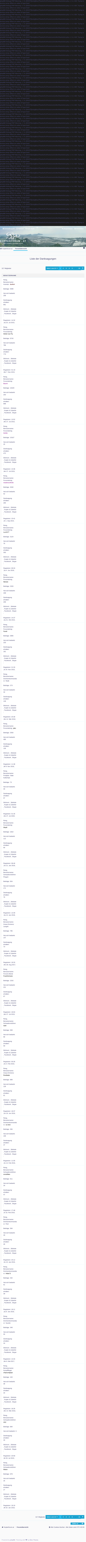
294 (4, 503)
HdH (4, 1026)
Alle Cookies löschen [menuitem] (58, 1527)
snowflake (6, 1174)
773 (4, 354)
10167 (12, 437)
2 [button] (63, 268)
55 (4, 1334)
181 (4, 651)
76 (4, 543)
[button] (82, 268)
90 (4, 847)
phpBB (12, 1540)
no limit (8, 1125)
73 (11, 782)
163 (11, 1377)
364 (11, 1228)
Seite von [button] (51, 268)
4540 (11, 487)
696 (4, 404)
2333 (11, 586)
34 (4, 692)
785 (11, 931)
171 (4, 888)
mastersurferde (8, 482)
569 (11, 1030)
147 (4, 938)
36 (4, 1384)
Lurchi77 (6, 532)
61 (4, 1095)
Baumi (5, 383)
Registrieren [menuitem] (68, 229)
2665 (11, 636)
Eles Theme (34, 1540)
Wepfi (5, 827)
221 (4, 987)
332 (11, 1278)
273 (11, 685)
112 (4, 838)
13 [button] (79, 268)
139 (4, 701)
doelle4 (12, 284)
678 (11, 1474)
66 (4, 1037)
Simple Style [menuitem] (29, 229)
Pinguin (5, 877)
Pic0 (7, 1224)
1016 (11, 980)
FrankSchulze (8, 976)
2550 (11, 732)
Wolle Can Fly (8, 334)
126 (4, 1086)
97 (4, 798)
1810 (11, 832)
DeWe (5, 433)
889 (11, 1079)
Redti (7, 681)
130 (4, 748)
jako (14, 728)
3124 (11, 537)
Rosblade (6, 1075)
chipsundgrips (8, 1372)
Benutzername (9, 275)
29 (4, 1235)
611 (11, 1179)
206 (4, 602)
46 (4, 1244)
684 (11, 1427)
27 (4, 1490)
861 (4, 304)
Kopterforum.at (9, 1527)
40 (4, 789)
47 (4, 1145)
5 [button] (72, 268)
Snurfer (8, 1323)
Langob (5, 926)
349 (11, 1327)
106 (4, 1136)
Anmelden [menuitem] (80, 229)
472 (4, 453)
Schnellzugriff (9, 229)
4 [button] (69, 268)
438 (4, 593)
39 (4, 1294)
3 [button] (66, 268)
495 (4, 739)
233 (4, 642)
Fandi (5, 631)
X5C (4, 1422)
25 (4, 444)
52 (4, 494)
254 (4, 395)
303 (4, 552)
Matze (5, 1469)
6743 (11, 338)
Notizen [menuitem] (20, 229)
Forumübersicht (22, 1527)
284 (11, 1129)
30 (4, 1440)
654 (11, 881)
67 (4, 996)
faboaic (5, 582)
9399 (11, 289)
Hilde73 (8, 1273)
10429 (12, 388)
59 (4, 1046)
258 (4, 295)
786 (4, 345)
